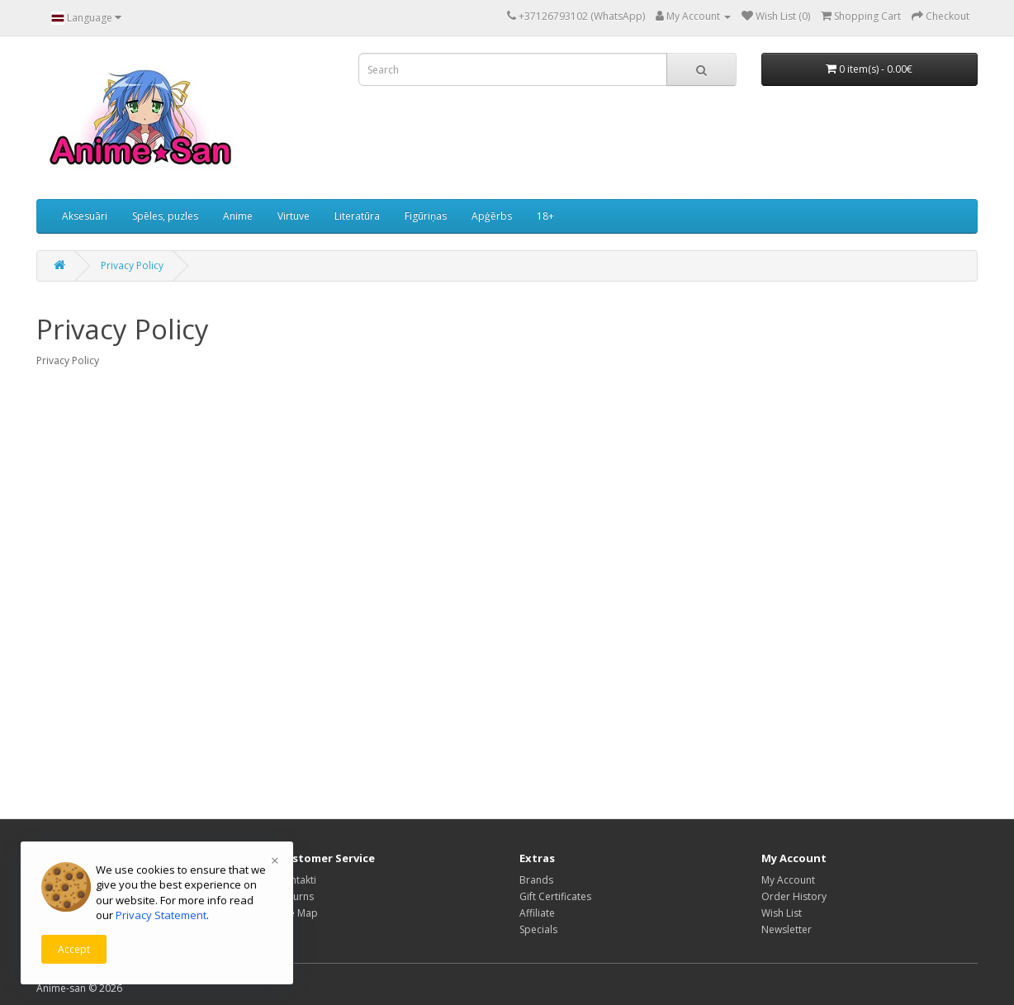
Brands (536, 880)
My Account (788, 880)
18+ (545, 216)
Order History (794, 896)
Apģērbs (491, 216)
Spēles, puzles (165, 216)
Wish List (781, 913)
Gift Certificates (555, 896)
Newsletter (786, 929)
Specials (538, 929)
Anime (238, 216)
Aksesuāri (84, 216)
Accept (74, 949)
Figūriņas (426, 216)
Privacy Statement (161, 915)
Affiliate (537, 913)
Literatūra (357, 216)
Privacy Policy (132, 265)
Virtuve (293, 216)
